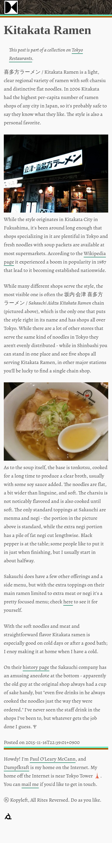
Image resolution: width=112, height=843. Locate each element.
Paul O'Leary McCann (53, 758)
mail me (30, 784)
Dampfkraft (16, 767)
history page (36, 667)
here (68, 601)
